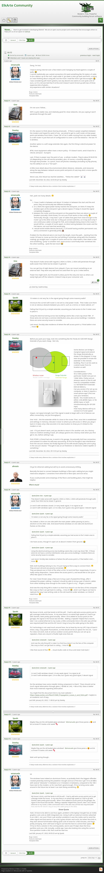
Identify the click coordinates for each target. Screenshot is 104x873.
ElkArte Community (17, 5)
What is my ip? (34, 485)
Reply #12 (7, 739)
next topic (96, 55)
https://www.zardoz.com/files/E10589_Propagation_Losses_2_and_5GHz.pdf (59, 695)
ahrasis (15, 466)
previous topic (85, 55)
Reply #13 (7, 770)
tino (15, 104)
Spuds (15, 297)
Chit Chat (22, 40)
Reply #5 (7, 294)
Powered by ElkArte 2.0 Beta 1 (11, 869)
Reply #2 (7, 126)
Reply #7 (7, 462)
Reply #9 (7, 608)
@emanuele (70, 722)
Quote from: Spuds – (42, 514)
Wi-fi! (30, 40)
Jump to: (84, 858)
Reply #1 (7, 101)
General (13, 40)
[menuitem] (100, 20)
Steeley (15, 130)
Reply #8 (7, 490)
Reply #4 (7, 257)
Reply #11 (7, 714)
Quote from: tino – (42, 496)
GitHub (27, 32)
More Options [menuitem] (94, 49)
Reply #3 (7, 191)
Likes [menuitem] (95, 282)
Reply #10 (7, 662)
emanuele (15, 65)
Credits (24, 869)
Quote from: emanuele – (43, 640)
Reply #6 (7, 334)
